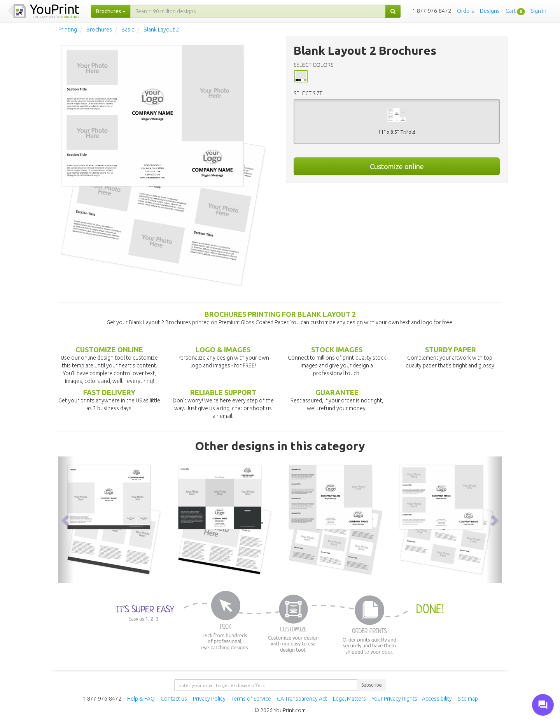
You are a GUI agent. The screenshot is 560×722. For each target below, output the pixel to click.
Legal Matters (349, 699)
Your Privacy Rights (394, 699)
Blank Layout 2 (161, 29)
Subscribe (371, 684)
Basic (127, 29)
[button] (66, 520)
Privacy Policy (209, 699)
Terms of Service (251, 699)
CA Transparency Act (302, 699)
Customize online (397, 166)
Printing (67, 29)
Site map (468, 699)
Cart (511, 11)
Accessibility (437, 699)
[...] (258, 11)
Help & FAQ (141, 699)
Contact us (174, 699)
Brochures (99, 29)
